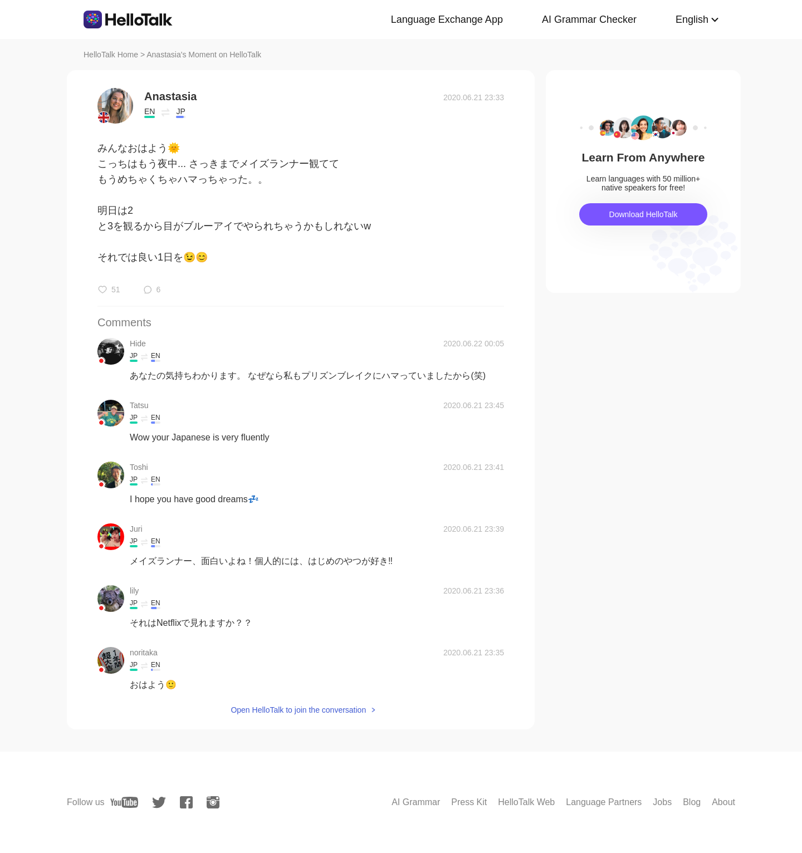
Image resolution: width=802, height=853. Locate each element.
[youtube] (124, 802)
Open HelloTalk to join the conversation (298, 709)
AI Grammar (416, 802)
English (692, 19)
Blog (692, 802)
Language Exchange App (447, 19)
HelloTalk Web (526, 802)
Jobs (662, 802)
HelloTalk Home (111, 54)
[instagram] (213, 802)
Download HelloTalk (643, 214)
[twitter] (159, 802)
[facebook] (186, 802)
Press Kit (469, 802)
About (723, 802)
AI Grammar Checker (589, 19)
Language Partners (604, 802)
